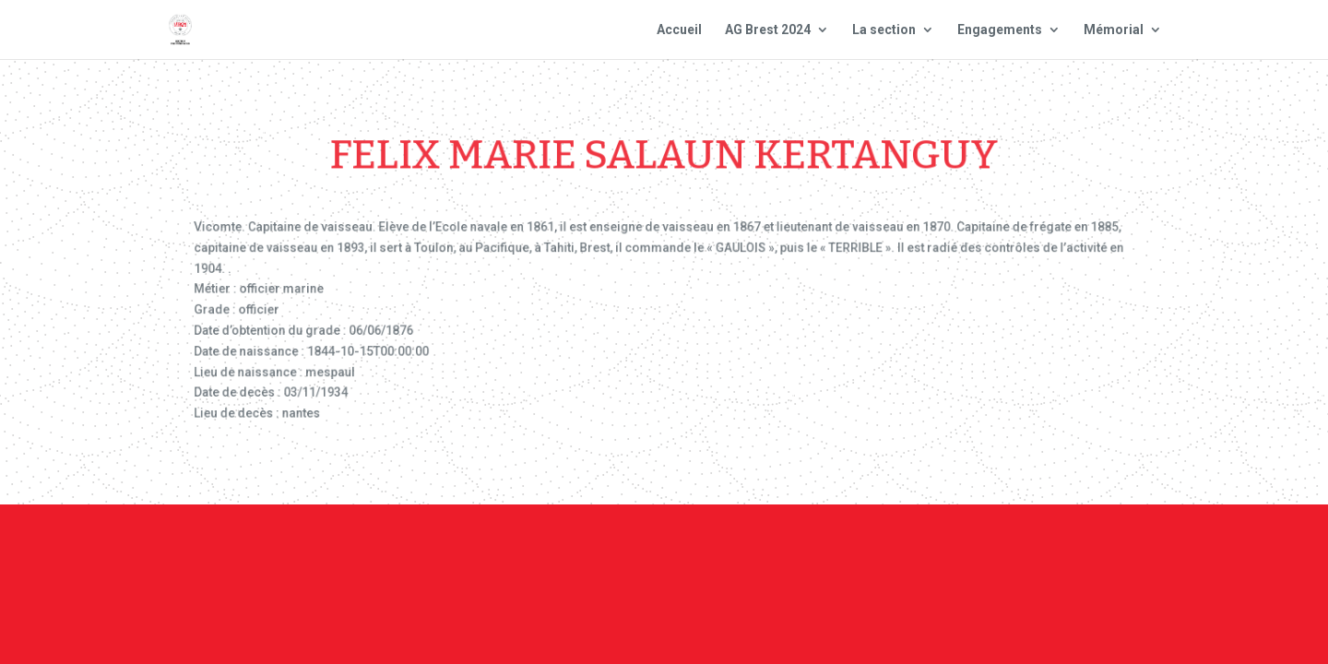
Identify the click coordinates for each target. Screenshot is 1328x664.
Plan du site (912, 556)
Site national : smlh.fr (1062, 556)
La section (884, 30)
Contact (662, 556)
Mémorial (1114, 30)
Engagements (999, 30)
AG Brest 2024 (768, 30)
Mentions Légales (779, 556)
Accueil (679, 30)
